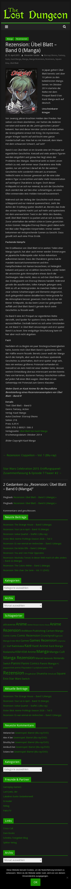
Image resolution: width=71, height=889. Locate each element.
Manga (10, 39)
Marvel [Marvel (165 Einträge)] (39, 658)
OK (35, 882)
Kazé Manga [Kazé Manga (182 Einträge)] (56, 646)
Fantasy (61, 55)
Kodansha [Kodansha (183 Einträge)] (9, 652)
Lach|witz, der (10, 791)
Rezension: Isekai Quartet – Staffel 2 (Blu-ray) (25, 534)
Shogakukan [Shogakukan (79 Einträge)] (30, 673)
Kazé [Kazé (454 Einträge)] (28, 645)
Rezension (49, 59)
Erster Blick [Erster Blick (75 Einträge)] (15, 641)
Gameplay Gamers (12, 787)
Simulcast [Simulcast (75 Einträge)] (52, 673)
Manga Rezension (36, 59)
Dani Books (9, 833)
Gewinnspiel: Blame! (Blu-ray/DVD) (32, 732)
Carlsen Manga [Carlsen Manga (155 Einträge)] (54, 630)
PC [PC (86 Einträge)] (58, 663)
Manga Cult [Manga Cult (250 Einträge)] (57, 652)
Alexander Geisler (32, 55)
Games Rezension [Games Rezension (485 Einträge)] (43, 640)
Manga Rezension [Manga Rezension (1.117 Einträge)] (19, 657)
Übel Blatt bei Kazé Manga (33, 430)
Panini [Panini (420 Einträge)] (16, 663)
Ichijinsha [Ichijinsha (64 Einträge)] (61, 641)
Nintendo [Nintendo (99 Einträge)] (48, 658)
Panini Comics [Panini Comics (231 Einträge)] (30, 663)
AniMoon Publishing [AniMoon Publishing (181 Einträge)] (33, 630)
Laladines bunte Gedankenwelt (18, 796)
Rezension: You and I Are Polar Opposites (23, 552)
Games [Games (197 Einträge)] (25, 640)
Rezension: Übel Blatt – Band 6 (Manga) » (34, 503)
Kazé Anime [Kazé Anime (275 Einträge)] (40, 646)
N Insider (7, 801)
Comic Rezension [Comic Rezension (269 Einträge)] (28, 635)
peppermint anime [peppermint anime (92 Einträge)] (12, 667)
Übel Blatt (14, 63)
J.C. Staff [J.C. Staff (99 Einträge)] (7, 646)
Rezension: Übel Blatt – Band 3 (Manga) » (34, 497)
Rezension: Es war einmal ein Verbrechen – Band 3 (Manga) (32, 543)
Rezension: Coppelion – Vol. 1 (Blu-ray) (29, 455)
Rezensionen (21, 39)
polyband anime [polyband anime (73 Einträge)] (41, 667)
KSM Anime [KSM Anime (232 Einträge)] (28, 652)
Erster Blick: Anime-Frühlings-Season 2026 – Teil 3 (27, 538)
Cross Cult (8, 828)
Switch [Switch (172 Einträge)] (26, 678)
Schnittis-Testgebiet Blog (15, 837)
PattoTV (7, 810)
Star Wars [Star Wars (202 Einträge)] (15, 678)
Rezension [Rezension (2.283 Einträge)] (13, 673)
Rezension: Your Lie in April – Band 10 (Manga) (26, 529)
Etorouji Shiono (50, 55)
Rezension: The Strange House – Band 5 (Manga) (27, 524)
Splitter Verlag (10, 842)
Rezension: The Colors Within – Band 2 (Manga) (26, 565)
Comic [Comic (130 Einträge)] (6, 635)
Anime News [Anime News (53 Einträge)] (44, 625)
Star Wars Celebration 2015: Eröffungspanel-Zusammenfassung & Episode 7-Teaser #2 (32, 471)
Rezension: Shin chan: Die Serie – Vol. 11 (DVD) (26, 570)
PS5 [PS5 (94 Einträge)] (51, 667)
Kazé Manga (16, 59)
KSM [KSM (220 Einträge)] (18, 652)
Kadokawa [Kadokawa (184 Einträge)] (18, 646)
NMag (6, 805)
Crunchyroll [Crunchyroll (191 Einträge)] (48, 635)
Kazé (7, 59)
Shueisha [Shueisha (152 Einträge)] (42, 673)
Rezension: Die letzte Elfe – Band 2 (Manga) (24, 548)
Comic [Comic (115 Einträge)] (13, 635)
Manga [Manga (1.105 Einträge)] (42, 651)
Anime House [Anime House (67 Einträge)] (33, 624)
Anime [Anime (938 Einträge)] (21, 623)
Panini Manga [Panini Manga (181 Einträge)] (48, 663)
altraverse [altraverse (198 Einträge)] (9, 624)
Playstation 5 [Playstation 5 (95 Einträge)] (27, 667)
